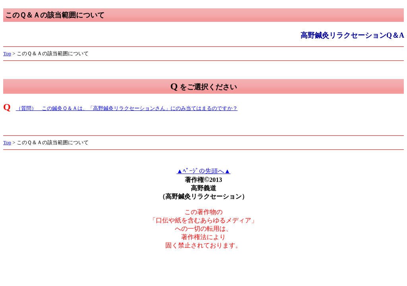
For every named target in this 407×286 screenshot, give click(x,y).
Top (7, 53)
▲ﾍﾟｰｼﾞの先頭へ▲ (203, 171)
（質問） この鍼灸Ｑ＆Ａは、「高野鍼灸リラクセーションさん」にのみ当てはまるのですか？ (127, 108)
